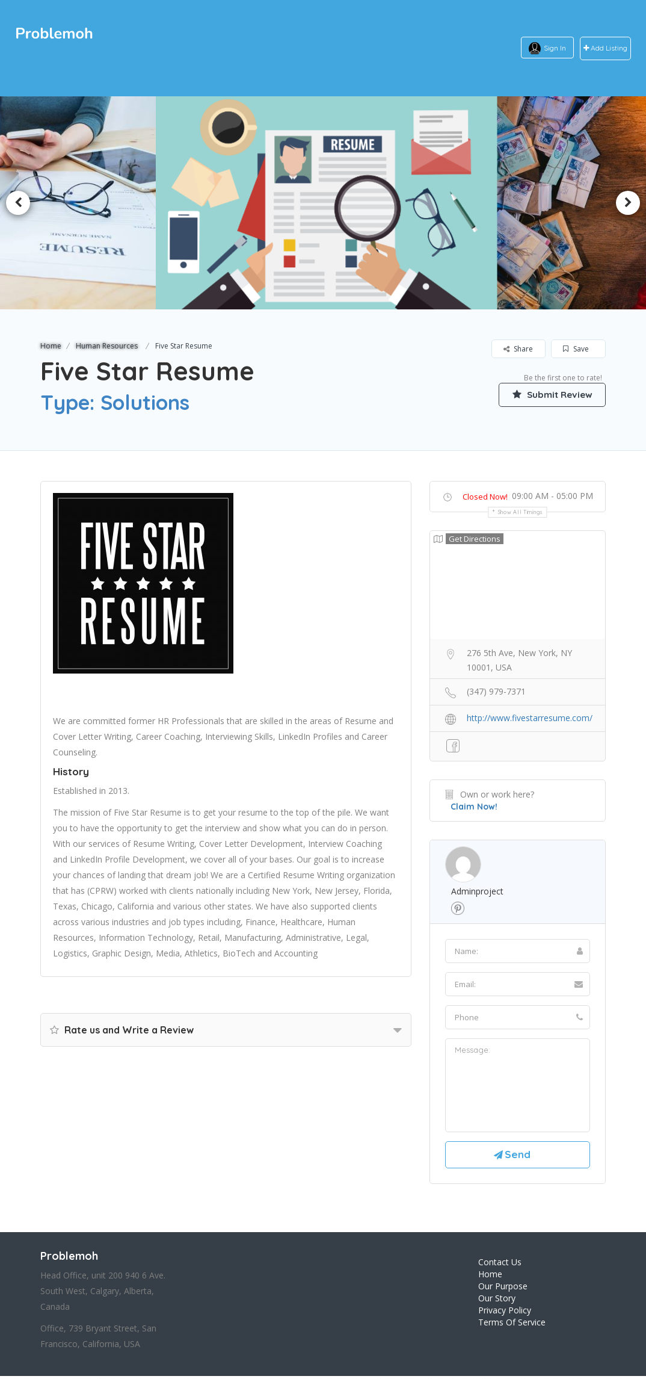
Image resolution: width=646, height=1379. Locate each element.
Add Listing (605, 48)
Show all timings (520, 512)
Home (50, 346)
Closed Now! (485, 496)
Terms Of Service (512, 1324)
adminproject (477, 891)
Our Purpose (503, 1288)
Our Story (496, 1300)
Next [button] (628, 203)
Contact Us (499, 1264)
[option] (323, 202)
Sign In (555, 47)
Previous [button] (18, 203)
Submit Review (548, 394)
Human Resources (107, 346)
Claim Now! (474, 806)
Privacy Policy (504, 1312)
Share (518, 349)
